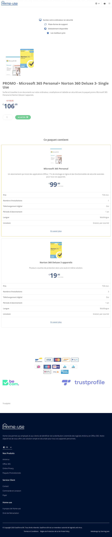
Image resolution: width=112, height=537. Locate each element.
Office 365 (7, 464)
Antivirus (6, 459)
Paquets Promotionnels (12, 473)
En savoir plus (56, 231)
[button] (109, 3)
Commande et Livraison (12, 491)
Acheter (21, 117)
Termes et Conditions (31, 531)
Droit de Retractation (11, 513)
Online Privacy (8, 468)
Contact (6, 486)
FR (7, 447)
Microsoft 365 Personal (56, 168)
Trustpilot (6, 403)
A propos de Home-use (12, 508)
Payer (5, 495)
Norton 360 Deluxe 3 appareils (56, 262)
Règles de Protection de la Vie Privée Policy (54, 531)
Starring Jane (105, 531)
